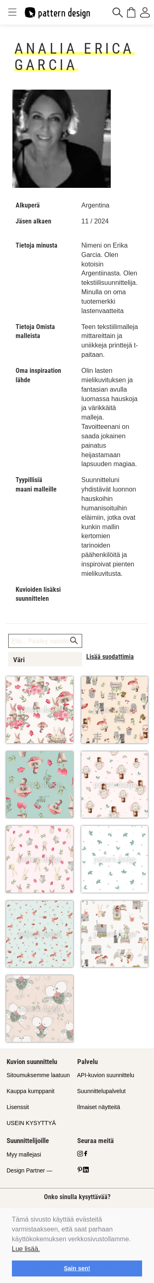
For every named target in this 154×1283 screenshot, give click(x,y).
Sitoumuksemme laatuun (38, 1075)
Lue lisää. (26, 1248)
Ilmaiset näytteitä (98, 1107)
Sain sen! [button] (77, 1268)
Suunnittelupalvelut (101, 1091)
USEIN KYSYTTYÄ (31, 1123)
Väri (19, 660)
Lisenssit (18, 1107)
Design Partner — (29, 1170)
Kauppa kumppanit (31, 1091)
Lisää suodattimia (110, 657)
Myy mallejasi (24, 1154)
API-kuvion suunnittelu (105, 1075)
